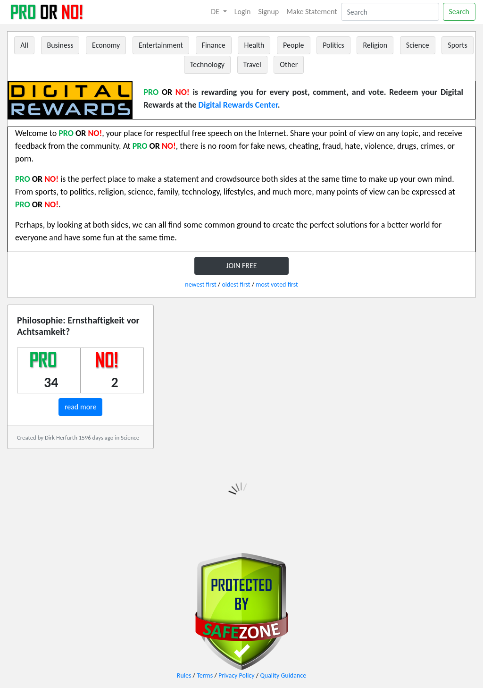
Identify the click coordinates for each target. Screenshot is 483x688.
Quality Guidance (283, 675)
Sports (457, 45)
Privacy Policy (236, 675)
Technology (207, 64)
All (24, 45)
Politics (333, 45)
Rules (184, 675)
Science (417, 45)
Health (254, 45)
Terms (205, 675)
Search (459, 11)
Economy (106, 45)
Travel (252, 64)
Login (242, 11)
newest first (200, 284)
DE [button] (216, 11)
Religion (375, 45)
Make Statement (311, 11)
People (293, 45)
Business (60, 45)
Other (289, 64)
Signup (268, 11)
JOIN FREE (241, 265)
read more (81, 406)
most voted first (277, 284)
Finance (213, 45)
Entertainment (161, 45)
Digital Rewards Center (238, 105)
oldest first (236, 284)
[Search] (390, 12)
